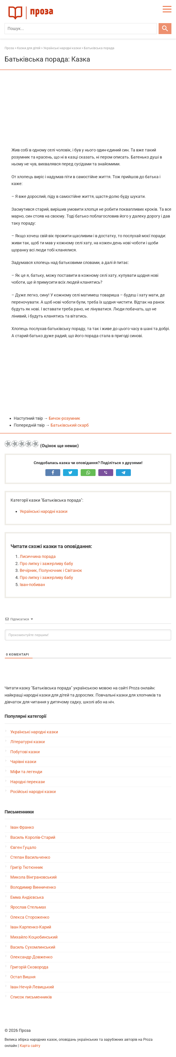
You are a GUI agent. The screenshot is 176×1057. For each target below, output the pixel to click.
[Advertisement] (88, 109)
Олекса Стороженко (29, 917)
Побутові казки (25, 751)
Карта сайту (30, 1046)
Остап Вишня (23, 976)
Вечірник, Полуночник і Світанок (51, 570)
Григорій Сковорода (29, 967)
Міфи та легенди (26, 771)
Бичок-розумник (64, 418)
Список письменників (31, 997)
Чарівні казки (23, 761)
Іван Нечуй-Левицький (32, 986)
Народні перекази (27, 781)
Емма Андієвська (27, 897)
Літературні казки (27, 741)
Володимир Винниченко (33, 887)
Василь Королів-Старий (32, 837)
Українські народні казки (43, 511)
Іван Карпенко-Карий (30, 927)
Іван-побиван (32, 584)
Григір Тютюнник (26, 867)
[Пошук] (81, 28)
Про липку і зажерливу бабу (46, 563)
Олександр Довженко (31, 957)
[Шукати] (165, 28)
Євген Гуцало (23, 847)
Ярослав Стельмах (28, 907)
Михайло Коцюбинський (34, 937)
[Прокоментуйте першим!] (88, 634)
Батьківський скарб (70, 425)
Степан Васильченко (30, 857)
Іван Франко (22, 827)
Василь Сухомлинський (32, 947)
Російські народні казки (33, 791)
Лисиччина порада (38, 556)
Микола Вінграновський (33, 877)
